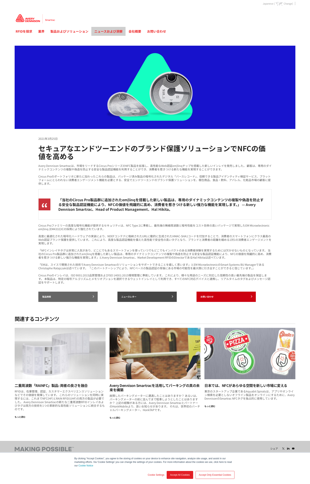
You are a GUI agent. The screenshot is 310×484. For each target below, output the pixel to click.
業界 (41, 31)
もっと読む (20, 416)
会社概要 (135, 31)
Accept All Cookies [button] (180, 475)
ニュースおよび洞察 (108, 31)
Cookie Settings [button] (156, 475)
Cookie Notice (85, 465)
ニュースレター (147, 296)
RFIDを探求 (24, 31)
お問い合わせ (156, 31)
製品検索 (68, 296)
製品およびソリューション (69, 31)
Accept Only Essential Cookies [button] (215, 475)
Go (292, 12)
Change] (288, 3)
